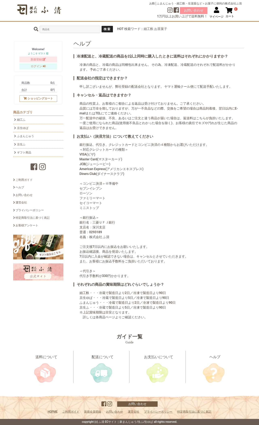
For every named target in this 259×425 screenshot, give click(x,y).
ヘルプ (18, 187)
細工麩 (148, 29)
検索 (107, 29)
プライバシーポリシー (28, 210)
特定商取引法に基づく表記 (31, 217)
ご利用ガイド (23, 179)
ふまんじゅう (24, 136)
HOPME (53, 411)
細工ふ (19, 119)
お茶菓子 (160, 29)
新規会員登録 (92, 411)
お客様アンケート (25, 225)
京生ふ (19, 144)
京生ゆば (21, 128)
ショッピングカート (38, 98)
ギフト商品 (22, 152)
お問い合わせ (193, 10)
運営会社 (20, 202)
